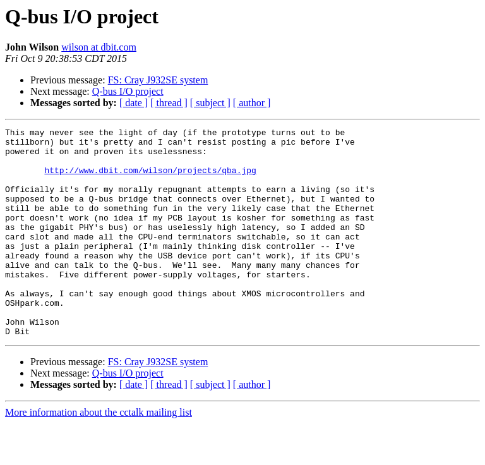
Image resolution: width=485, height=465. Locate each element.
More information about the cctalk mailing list (98, 454)
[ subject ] (210, 102)
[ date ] (133, 102)
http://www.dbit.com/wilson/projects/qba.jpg (150, 179)
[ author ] (252, 102)
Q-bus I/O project (128, 91)
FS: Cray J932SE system (158, 80)
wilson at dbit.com (98, 47)
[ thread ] (169, 102)
